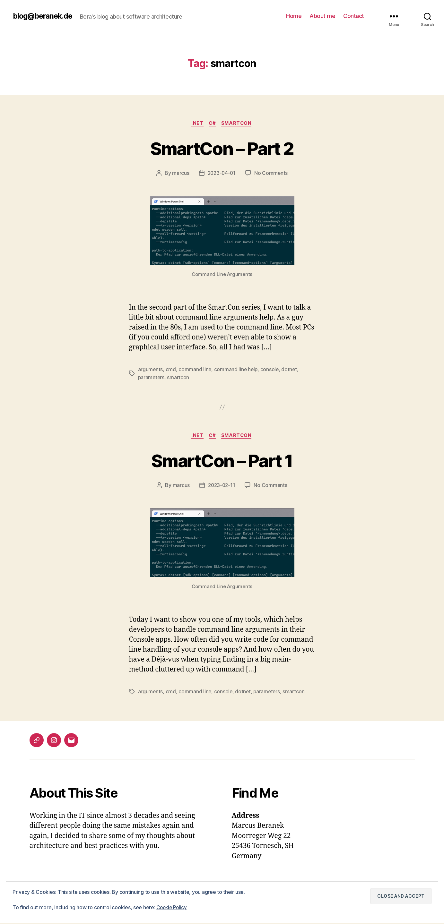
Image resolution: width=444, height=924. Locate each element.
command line (195, 370)
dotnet (291, 370)
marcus (179, 173)
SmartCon (237, 123)
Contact (353, 16)
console (271, 370)
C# (212, 123)
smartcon (179, 377)
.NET (196, 123)
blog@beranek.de (44, 16)
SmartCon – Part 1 (222, 460)
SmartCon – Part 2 (222, 148)
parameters (151, 377)
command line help (236, 370)
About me (322, 16)
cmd (171, 370)
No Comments (272, 173)
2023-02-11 (221, 486)
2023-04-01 (221, 173)
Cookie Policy (172, 907)
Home (293, 16)
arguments (150, 370)
